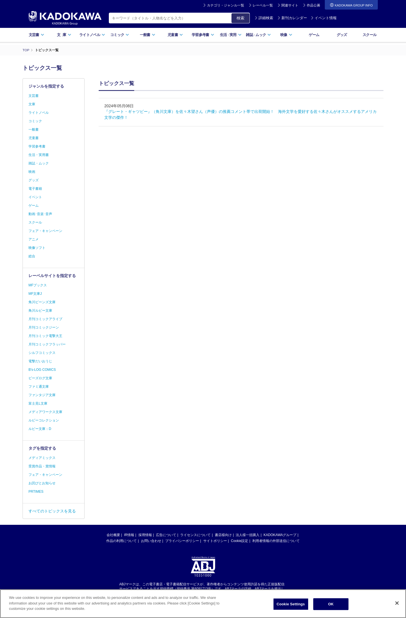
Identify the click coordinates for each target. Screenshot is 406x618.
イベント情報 (324, 18)
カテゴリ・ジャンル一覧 (225, 5)
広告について (166, 535)
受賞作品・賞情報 (42, 466)
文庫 (31, 104)
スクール (369, 35)
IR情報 (129, 535)
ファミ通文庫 (38, 387)
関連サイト (289, 5)
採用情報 (145, 535)
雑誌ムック (258, 35)
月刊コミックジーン (43, 327)
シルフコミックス (42, 353)
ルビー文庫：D (39, 429)
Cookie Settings (291, 606)
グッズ (342, 35)
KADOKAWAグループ (280, 535)
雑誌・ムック (38, 163)
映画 (31, 172)
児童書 (175, 35)
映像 (286, 35)
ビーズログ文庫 (40, 378)
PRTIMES (35, 492)
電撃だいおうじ (40, 361)
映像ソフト (36, 248)
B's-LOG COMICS (42, 370)
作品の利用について (121, 541)
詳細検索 (264, 18)
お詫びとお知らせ (42, 483)
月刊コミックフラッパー (47, 344)
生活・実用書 (38, 155)
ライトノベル (92, 35)
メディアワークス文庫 (45, 412)
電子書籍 (35, 189)
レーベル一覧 (263, 5)
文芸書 (36, 35)
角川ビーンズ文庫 (42, 302)
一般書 (147, 35)
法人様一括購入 (247, 535)
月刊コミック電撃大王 (45, 336)
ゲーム (314, 35)
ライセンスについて (195, 535)
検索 (240, 18)
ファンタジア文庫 (42, 395)
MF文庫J (35, 294)
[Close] (397, 605)
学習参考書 (203, 35)
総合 (31, 256)
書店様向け (223, 535)
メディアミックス (42, 458)
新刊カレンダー (292, 18)
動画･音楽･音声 (40, 214)
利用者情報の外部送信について (276, 541)
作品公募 (313, 5)
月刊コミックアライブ (45, 319)
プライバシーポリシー (182, 541)
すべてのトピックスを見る (52, 511)
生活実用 (231, 35)
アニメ (33, 239)
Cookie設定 (239, 541)
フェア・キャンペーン (45, 231)
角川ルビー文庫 (40, 311)
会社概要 (113, 535)
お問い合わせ (151, 541)
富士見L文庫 (37, 403)
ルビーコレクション (43, 420)
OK (331, 606)
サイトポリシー (215, 541)
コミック (119, 35)
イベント (35, 197)
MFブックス (37, 285)
